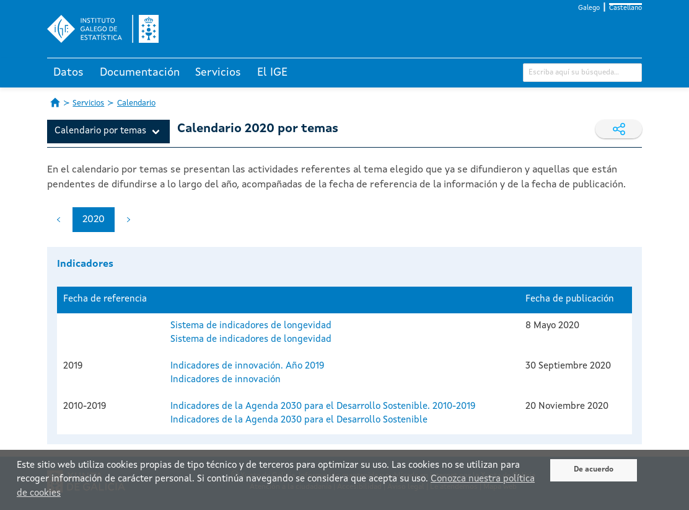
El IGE (272, 72)
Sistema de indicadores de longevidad (250, 326)
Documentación (140, 72)
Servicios (218, 72)
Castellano (625, 8)
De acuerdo (593, 469)
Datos (68, 72)
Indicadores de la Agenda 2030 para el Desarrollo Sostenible (299, 420)
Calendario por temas (100, 131)
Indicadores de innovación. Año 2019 (247, 366)
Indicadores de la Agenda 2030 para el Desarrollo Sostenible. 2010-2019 (322, 406)
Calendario (136, 103)
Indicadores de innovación (225, 380)
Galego (589, 8)
